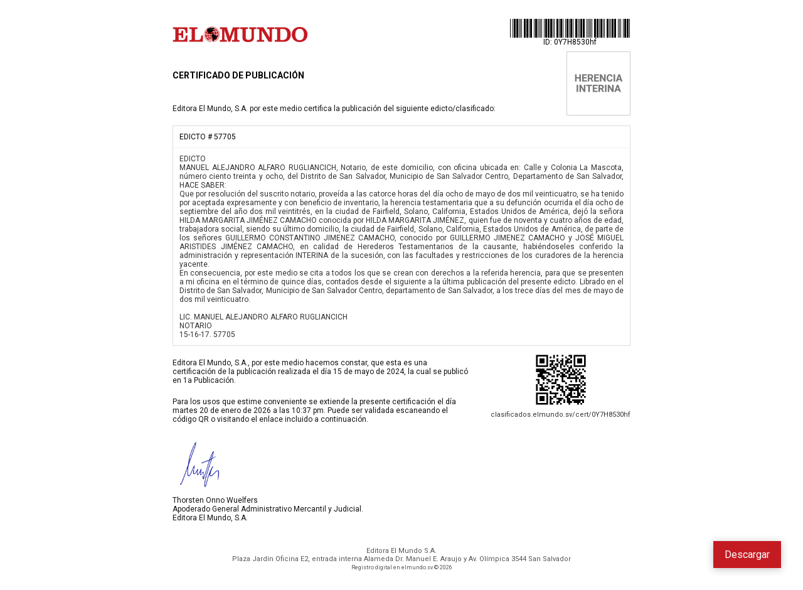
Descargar (747, 554)
